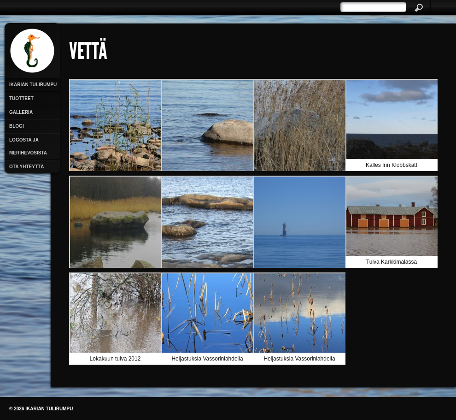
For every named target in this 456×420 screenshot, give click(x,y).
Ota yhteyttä (26, 166)
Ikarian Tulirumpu (33, 84)
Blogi (16, 126)
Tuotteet (21, 98)
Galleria (21, 112)
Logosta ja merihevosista (28, 146)
